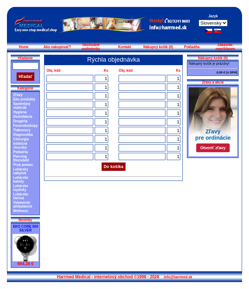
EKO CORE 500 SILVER (25, 228)
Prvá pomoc (23, 165)
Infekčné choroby (20, 145)
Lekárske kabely (20, 179)
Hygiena (20, 112)
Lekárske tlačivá (20, 196)
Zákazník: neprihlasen (225, 47)
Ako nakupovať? (57, 47)
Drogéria (20, 121)
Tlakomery (22, 130)
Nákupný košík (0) (158, 47)
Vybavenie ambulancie (22, 204)
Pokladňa (191, 47)
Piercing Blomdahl (21, 158)
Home (24, 47)
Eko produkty (24, 99)
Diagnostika (23, 135)
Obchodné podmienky (91, 47)
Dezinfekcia (22, 117)
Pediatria (20, 152)
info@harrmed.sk (178, 277)
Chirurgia (20, 139)
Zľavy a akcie (213, 82)
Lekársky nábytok (20, 171)
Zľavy (18, 95)
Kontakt (124, 47)
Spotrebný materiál (21, 106)
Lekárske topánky (20, 188)
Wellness (20, 211)
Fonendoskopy (25, 126)
